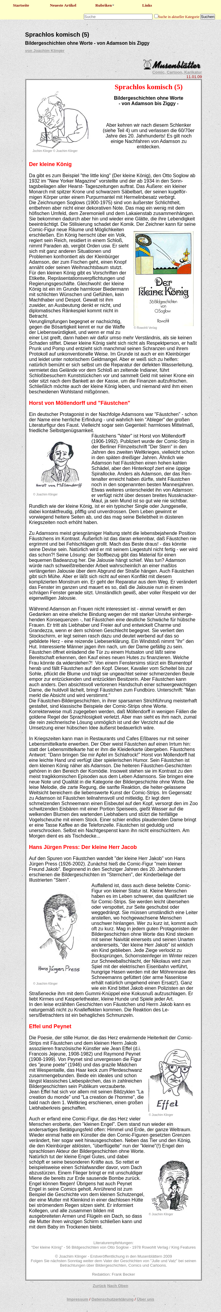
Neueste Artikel (63, 5)
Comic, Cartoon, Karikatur (177, 72)
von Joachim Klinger (45, 50)
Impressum (77, 1299)
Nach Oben (117, 1285)
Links (147, 5)
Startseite (21, 5)
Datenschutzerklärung (113, 1299)
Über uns (145, 1299)
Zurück (99, 1285)
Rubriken (105, 5)
